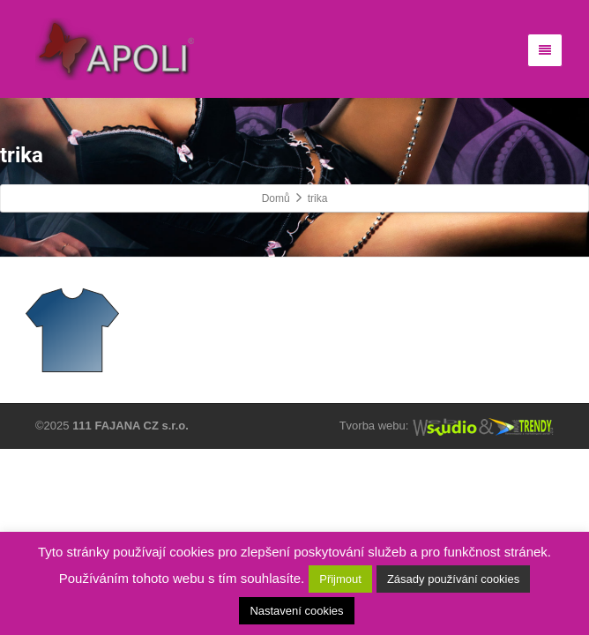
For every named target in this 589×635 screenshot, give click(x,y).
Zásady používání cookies (453, 579)
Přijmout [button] (340, 579)
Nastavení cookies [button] (296, 610)
